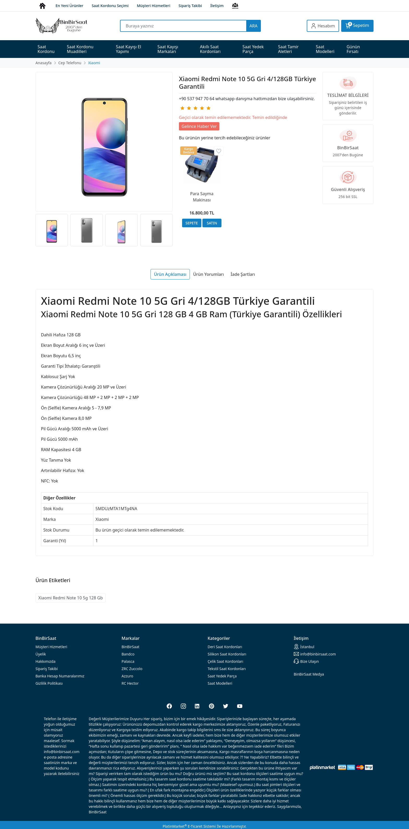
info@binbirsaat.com (315, 654)
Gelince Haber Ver (199, 126)
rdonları (225, 646)
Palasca (128, 661)
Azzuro (127, 675)
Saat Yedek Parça (222, 675)
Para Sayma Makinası (201, 197)
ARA (253, 26)
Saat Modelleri (220, 683)
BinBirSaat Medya (309, 674)
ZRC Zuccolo (132, 668)
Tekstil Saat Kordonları (227, 668)
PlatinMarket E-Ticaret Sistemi (189, 826)
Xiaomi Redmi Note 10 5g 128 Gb (70, 598)
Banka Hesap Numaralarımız (59, 675)
